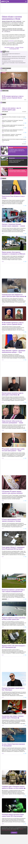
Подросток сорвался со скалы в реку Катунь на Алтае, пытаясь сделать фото (14, 618)
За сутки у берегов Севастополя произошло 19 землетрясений (13, 745)
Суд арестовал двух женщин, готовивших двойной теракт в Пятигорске (13, 717)
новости (4, 114)
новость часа (5, 90)
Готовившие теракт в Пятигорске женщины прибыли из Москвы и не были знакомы (16, 150)
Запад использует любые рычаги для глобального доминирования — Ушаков (12, 422)
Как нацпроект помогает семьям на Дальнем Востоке (12, 61)
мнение (4, 102)
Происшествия (12, 158)
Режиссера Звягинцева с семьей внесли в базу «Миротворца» (14, 56)
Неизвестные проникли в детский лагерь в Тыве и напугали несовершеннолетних (16, 161)
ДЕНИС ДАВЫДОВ (5, 111)
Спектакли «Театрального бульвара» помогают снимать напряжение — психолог (12, 121)
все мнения (24, 111)
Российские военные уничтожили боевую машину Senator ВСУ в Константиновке (13, 815)
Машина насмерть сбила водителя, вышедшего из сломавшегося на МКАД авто (13, 126)
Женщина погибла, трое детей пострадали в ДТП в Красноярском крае (13, 646)
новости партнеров (6, 68)
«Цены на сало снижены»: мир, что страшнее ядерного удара (11, 108)
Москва (4, 21)
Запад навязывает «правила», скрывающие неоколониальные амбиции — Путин (11, 135)
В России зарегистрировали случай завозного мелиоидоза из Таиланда (11, 520)
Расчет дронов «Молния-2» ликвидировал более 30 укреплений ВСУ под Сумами (13, 548)
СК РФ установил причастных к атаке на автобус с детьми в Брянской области (12, 97)
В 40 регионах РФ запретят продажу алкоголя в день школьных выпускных (17, 171)
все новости (4, 99)
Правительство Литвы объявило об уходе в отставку (13, 116)
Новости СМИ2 (3, 70)
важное (4, 72)
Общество (11, 147)
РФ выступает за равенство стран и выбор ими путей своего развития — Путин (13, 85)
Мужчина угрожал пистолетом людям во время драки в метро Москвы (14, 140)
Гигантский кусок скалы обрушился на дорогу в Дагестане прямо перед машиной (12, 130)
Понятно (14, 832)
